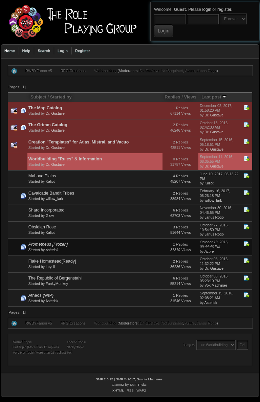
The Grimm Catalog (47, 124)
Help (26, 51)
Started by (61, 96)
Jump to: (189, 345)
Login (63, 51)
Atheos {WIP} (40, 295)
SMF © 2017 (125, 379)
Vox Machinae (215, 285)
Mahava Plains (42, 176)
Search (44, 51)
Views (190, 96)
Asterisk (52, 250)
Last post (213, 96)
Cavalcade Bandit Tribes (51, 193)
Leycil (50, 267)
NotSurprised (172, 71)
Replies (172, 96)
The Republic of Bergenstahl (55, 278)
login (206, 9)
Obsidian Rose (42, 227)
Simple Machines (149, 379)
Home (9, 51)
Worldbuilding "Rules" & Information (65, 159)
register (224, 9)
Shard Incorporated (46, 210)
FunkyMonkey (57, 284)
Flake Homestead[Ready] (52, 261)
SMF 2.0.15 (104, 379)
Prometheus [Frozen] (48, 244)
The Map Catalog (45, 108)
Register (82, 51)
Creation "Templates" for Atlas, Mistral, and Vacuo (78, 142)
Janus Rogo (207, 71)
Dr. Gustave (149, 71)
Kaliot (50, 181)
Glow (50, 216)
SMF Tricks (138, 384)
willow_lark (54, 199)
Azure (190, 71)
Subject (38, 96)
